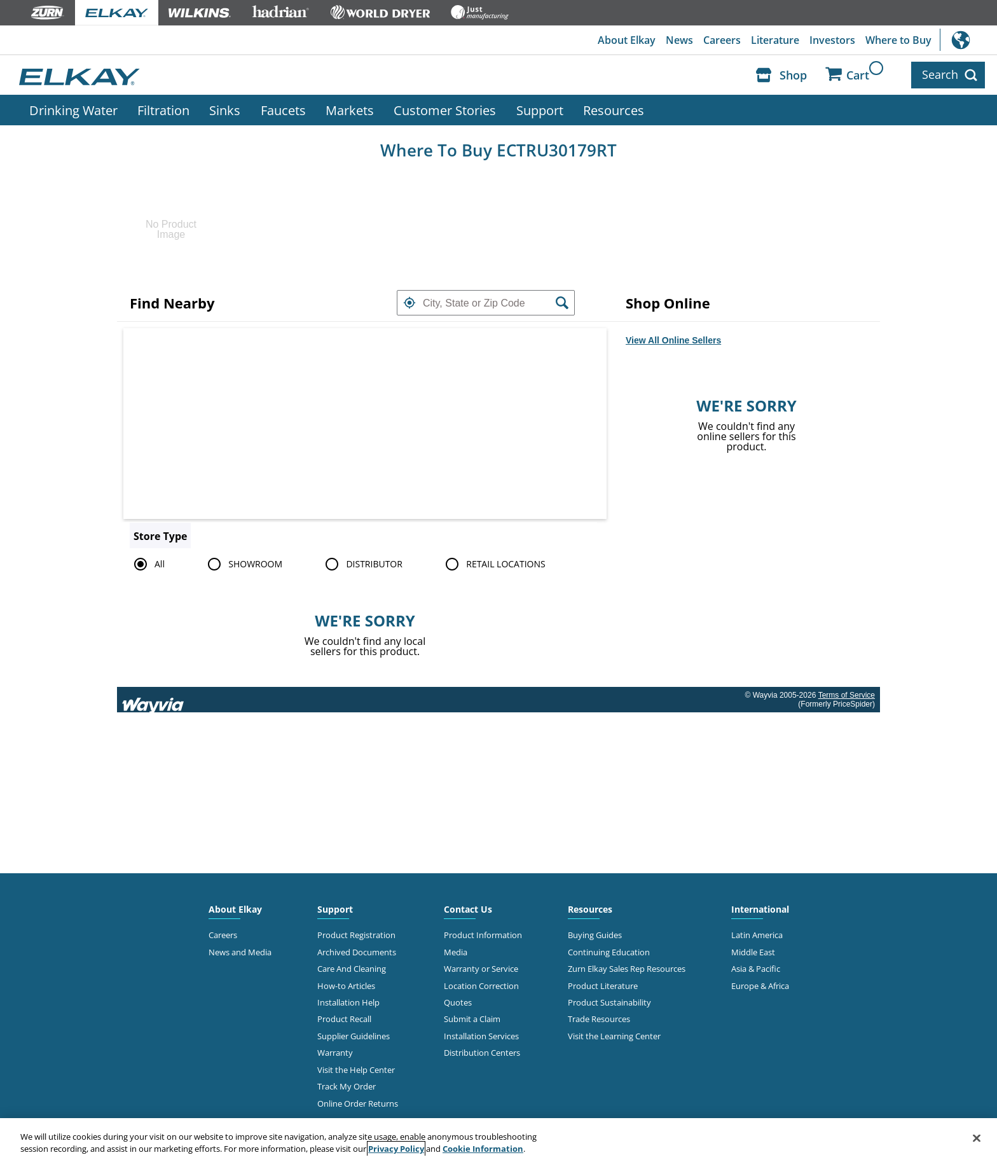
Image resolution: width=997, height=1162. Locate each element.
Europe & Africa (760, 986)
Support (539, 110)
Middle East (753, 952)
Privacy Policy (396, 1148)
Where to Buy (898, 40)
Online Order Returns (357, 1103)
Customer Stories (445, 110)
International (968, 39)
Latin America (757, 935)
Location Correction (481, 986)
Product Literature (603, 986)
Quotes (458, 1002)
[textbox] (486, 302)
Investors (832, 40)
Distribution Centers (482, 1052)
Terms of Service (846, 695)
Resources (613, 110)
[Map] (365, 423)
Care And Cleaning (351, 968)
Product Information (483, 935)
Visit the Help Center (356, 1070)
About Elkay (627, 40)
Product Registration (356, 935)
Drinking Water (73, 110)
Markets (350, 110)
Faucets (283, 110)
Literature (775, 40)
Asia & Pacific (755, 968)
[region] (498, 1140)
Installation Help (348, 1002)
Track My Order (346, 1086)
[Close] (977, 1138)
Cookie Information (483, 1148)
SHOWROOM (242, 564)
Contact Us (468, 909)
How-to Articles (346, 986)
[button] (409, 303)
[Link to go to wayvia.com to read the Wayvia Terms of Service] (154, 699)
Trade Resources (599, 1019)
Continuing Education (609, 952)
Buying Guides (595, 935)
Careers (722, 40)
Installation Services (481, 1036)
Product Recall (344, 1019)
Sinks (224, 110)
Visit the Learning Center (614, 1036)
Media (455, 952)
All (147, 564)
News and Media (240, 952)
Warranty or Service (481, 968)
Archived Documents (356, 952)
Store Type (160, 536)
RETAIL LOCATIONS (493, 564)
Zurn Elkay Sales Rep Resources (626, 968)
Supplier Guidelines (353, 1036)
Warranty (335, 1052)
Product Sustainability (609, 1002)
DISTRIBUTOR (361, 564)
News (679, 40)
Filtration (163, 110)
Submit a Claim (472, 1019)
